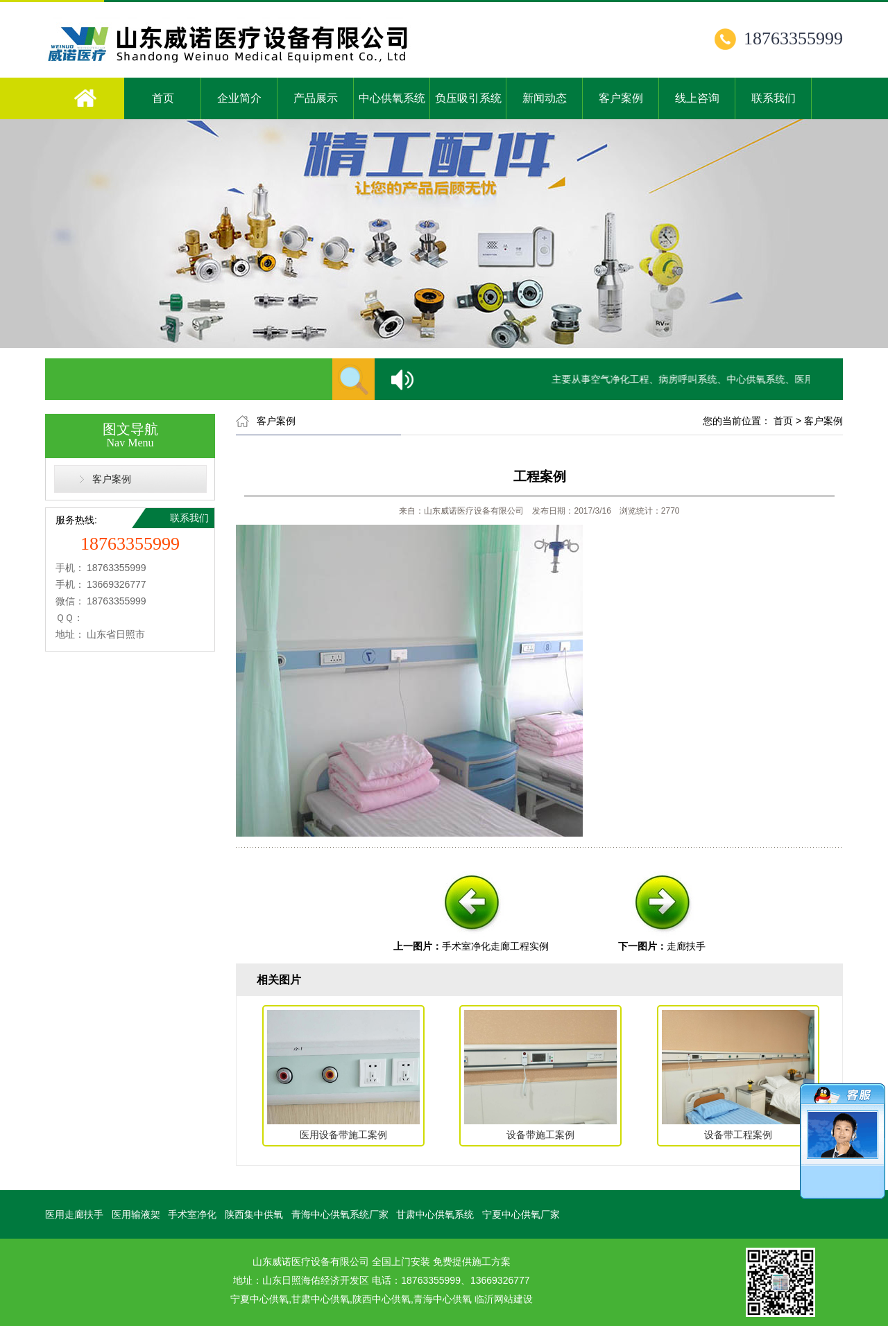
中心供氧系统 (392, 98)
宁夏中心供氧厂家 (521, 1214)
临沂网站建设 (504, 1299)
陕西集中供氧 (254, 1214)
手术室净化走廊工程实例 (495, 946)
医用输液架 (136, 1214)
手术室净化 (192, 1214)
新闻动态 (544, 98)
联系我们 (773, 98)
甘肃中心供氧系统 (435, 1214)
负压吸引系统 (468, 98)
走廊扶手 (686, 946)
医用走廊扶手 (74, 1214)
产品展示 (315, 98)
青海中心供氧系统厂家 (339, 1214)
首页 (163, 98)
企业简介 (239, 98)
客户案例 (621, 98)
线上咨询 (697, 98)
